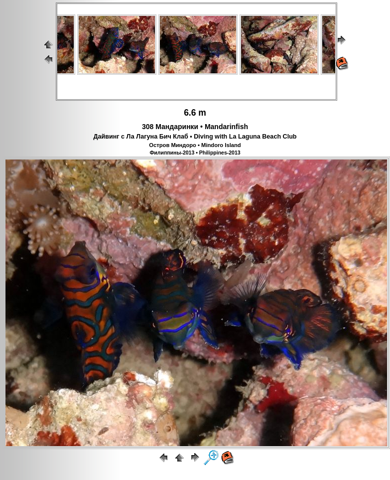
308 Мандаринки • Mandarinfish (195, 127)
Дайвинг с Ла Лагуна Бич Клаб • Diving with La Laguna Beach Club (194, 136)
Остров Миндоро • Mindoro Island (195, 145)
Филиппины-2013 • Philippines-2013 (194, 153)
